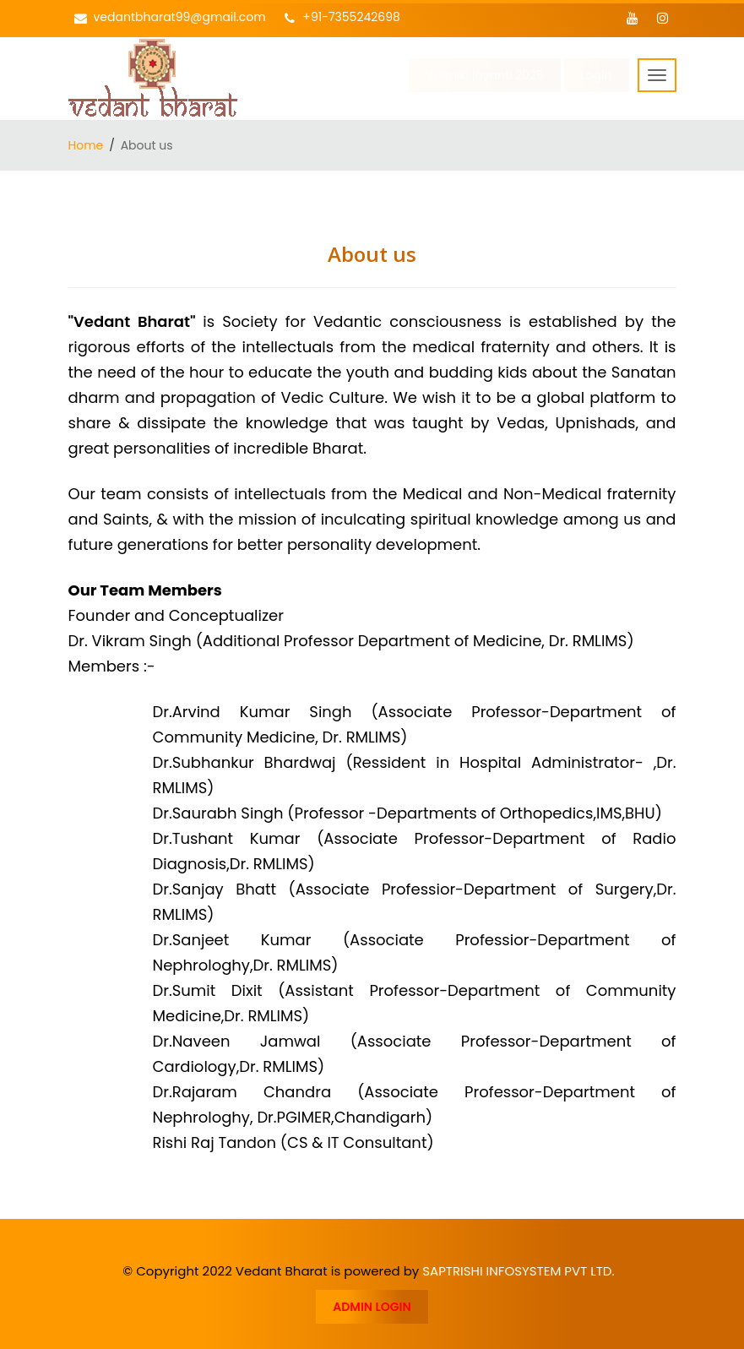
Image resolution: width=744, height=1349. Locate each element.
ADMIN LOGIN (372, 1306)
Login (596, 75)
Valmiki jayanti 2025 (485, 75)
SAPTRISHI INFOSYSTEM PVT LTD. (518, 1271)
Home (86, 145)
